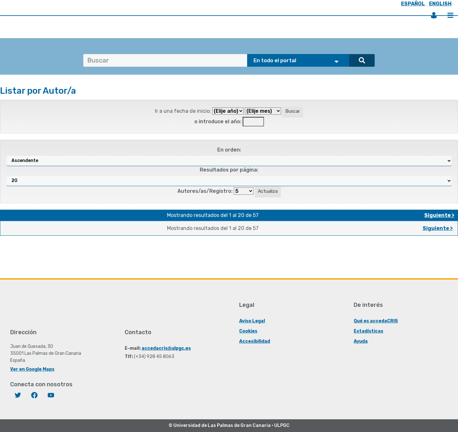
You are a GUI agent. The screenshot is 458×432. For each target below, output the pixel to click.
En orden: (229, 150)
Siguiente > (439, 215)
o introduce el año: (217, 121)
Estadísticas (368, 331)
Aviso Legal (252, 320)
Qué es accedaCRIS (376, 320)
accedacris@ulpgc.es (166, 348)
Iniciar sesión (434, 15)
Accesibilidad (254, 341)
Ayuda (361, 341)
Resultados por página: (229, 170)
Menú (450, 15)
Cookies (248, 331)
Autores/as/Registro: (204, 191)
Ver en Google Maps (32, 369)
